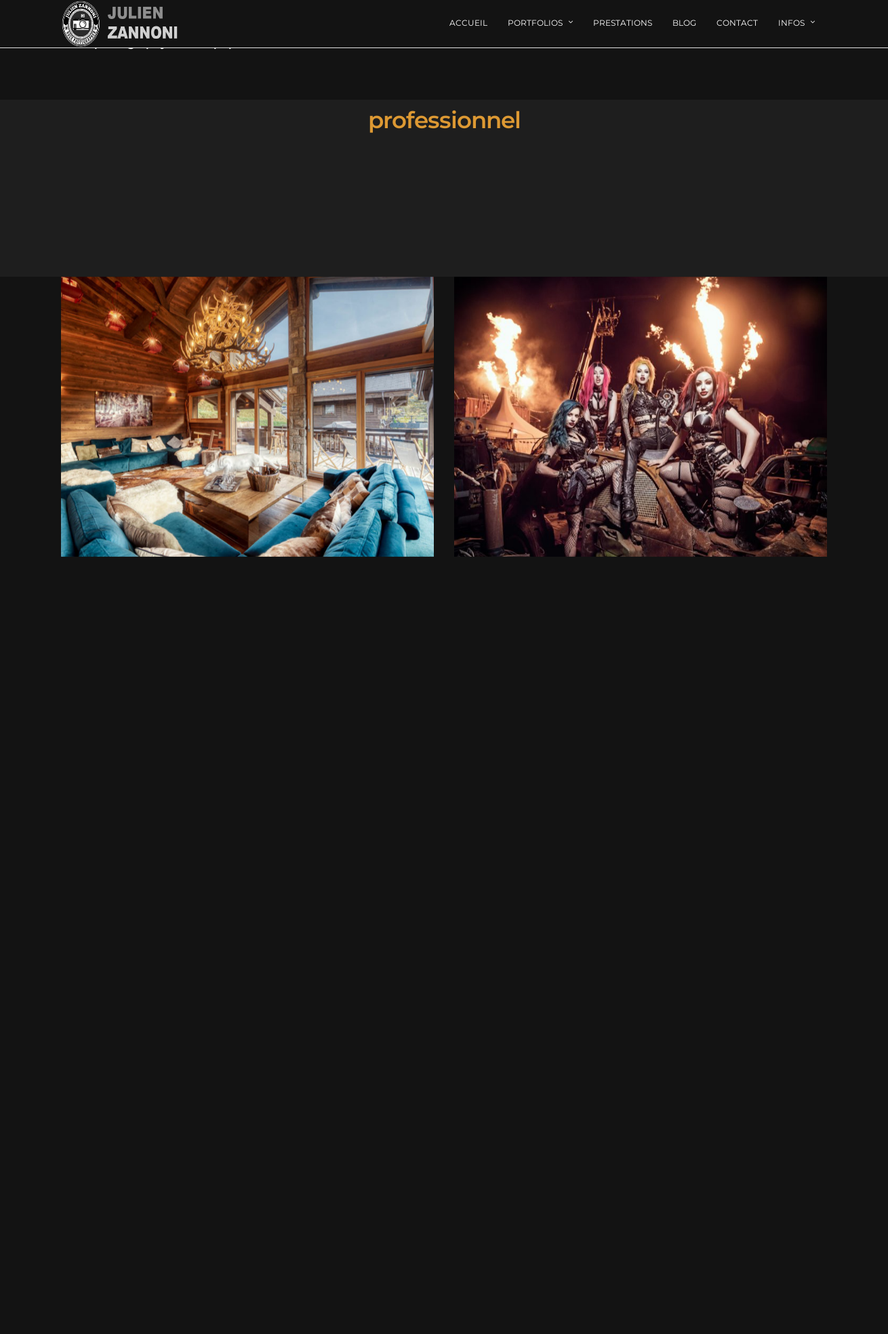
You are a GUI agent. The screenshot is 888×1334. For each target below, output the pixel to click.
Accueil (468, 23)
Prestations (622, 23)
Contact (737, 23)
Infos (791, 23)
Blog (684, 23)
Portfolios (535, 23)
